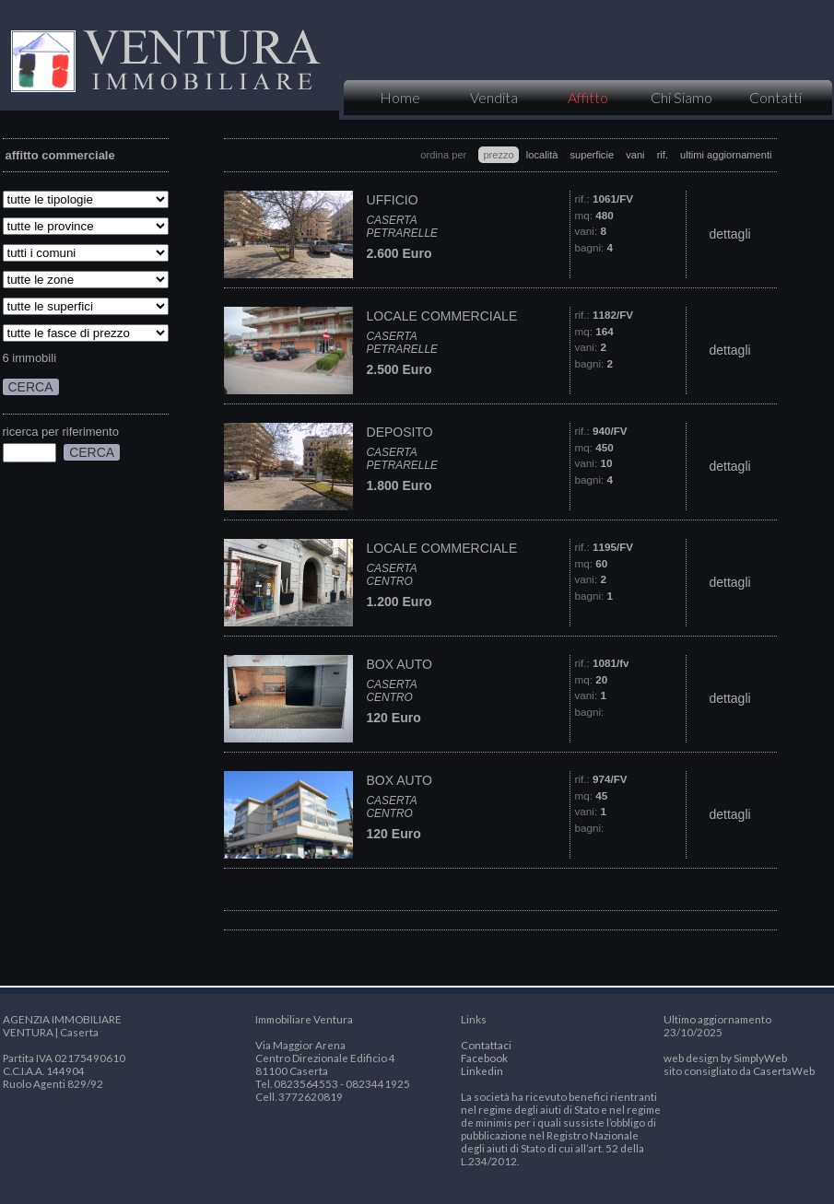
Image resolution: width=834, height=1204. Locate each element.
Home (400, 97)
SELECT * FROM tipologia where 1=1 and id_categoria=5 (86, 199)
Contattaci (486, 1044)
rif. (662, 154)
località (542, 154)
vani (635, 154)
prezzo (498, 154)
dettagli (729, 234)
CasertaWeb (784, 1070)
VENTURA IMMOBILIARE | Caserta (164, 55)
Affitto (588, 97)
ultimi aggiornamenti (725, 154)
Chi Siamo (681, 97)
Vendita (494, 97)
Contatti (775, 97)
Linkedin (482, 1070)
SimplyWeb (760, 1057)
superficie (592, 154)
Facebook (484, 1057)
